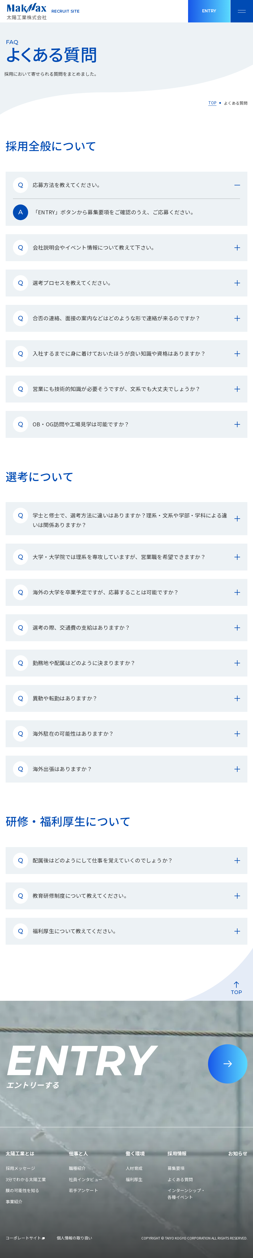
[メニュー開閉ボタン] (242, 11)
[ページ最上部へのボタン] (217, 974)
